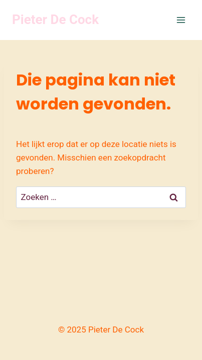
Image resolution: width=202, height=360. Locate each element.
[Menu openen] (180, 20)
